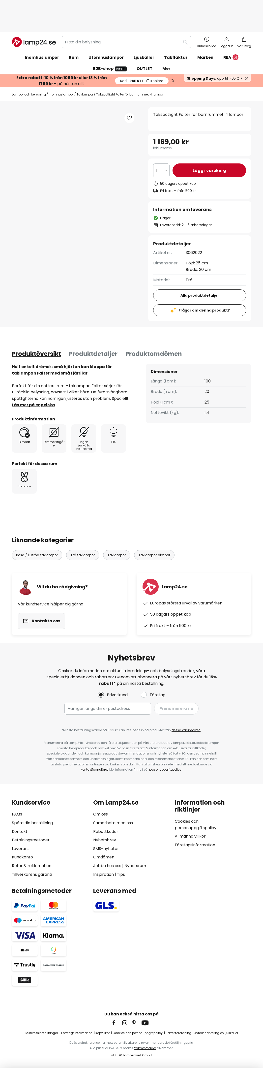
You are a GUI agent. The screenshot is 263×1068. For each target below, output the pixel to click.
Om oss (100, 814)
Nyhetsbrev (104, 840)
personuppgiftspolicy (165, 769)
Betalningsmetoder (31, 840)
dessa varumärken (186, 730)
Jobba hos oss (107, 866)
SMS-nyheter (106, 848)
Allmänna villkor (190, 836)
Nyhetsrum (135, 866)
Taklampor (85, 68)
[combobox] (126, 16)
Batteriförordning (178, 1033)
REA (230, 31)
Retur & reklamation (31, 866)
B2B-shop (110, 42)
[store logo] (34, 16)
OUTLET (144, 42)
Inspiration (103, 874)
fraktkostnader (145, 1048)
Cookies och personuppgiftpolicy (138, 1033)
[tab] (36, 328)
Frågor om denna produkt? (204, 284)
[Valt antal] (161, 144)
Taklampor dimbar (154, 529)
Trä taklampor (82, 529)
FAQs (17, 814)
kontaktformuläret (94, 769)
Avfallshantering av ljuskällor (216, 1033)
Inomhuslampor (61, 68)
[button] (43, 179)
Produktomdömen (153, 328)
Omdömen (103, 857)
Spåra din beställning (32, 823)
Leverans (20, 848)
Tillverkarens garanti (32, 874)
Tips (121, 874)
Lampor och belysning (29, 68)
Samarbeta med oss (113, 823)
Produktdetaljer (93, 328)
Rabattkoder (105, 831)
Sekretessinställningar (41, 1033)
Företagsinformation (195, 845)
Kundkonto (22, 857)
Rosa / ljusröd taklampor (37, 529)
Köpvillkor (102, 1033)
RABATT (141, 54)
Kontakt (20, 831)
